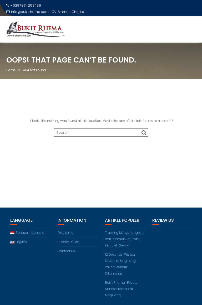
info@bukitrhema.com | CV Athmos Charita (45, 11)
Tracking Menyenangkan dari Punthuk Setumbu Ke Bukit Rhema (124, 238)
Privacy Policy (68, 242)
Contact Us (66, 251)
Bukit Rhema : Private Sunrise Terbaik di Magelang (121, 288)
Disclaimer (66, 232)
